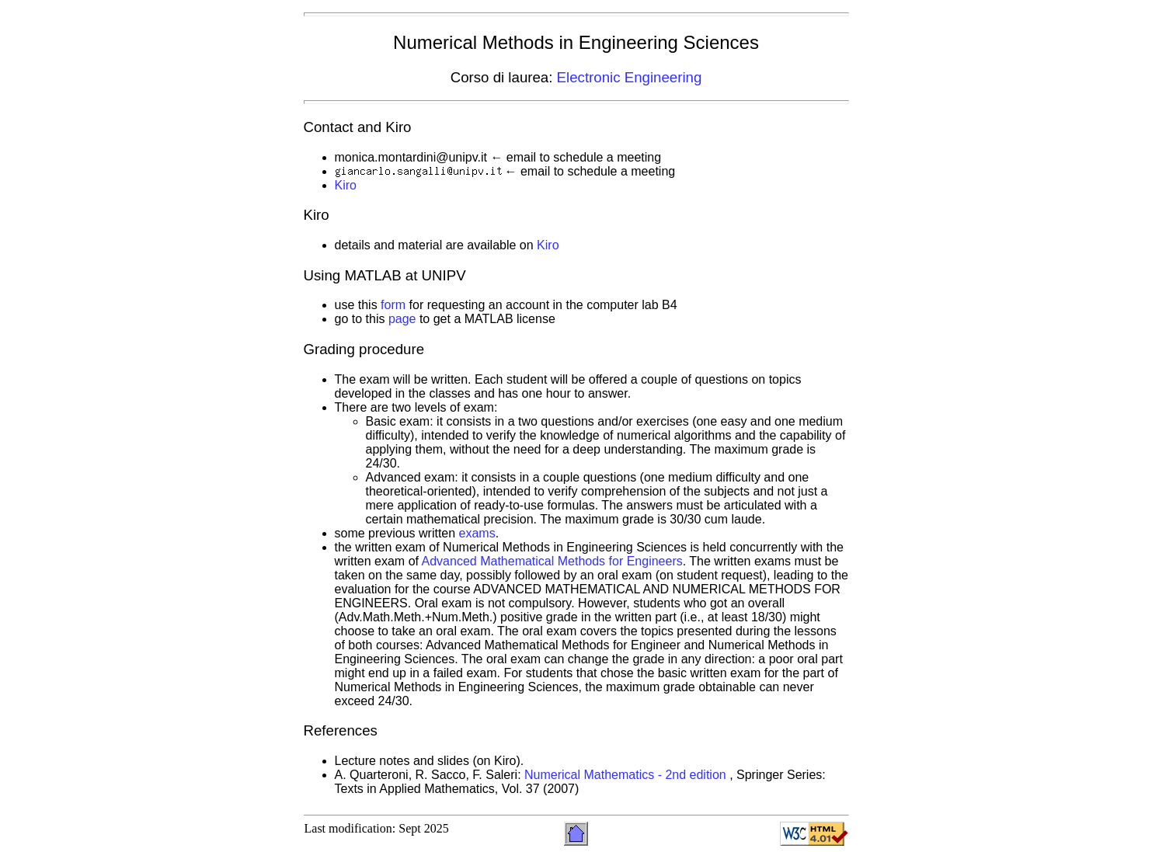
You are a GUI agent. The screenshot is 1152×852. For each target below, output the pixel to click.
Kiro (346, 185)
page (402, 318)
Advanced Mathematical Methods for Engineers (552, 561)
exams (477, 533)
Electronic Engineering (629, 77)
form (393, 304)
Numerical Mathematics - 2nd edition (626, 774)
